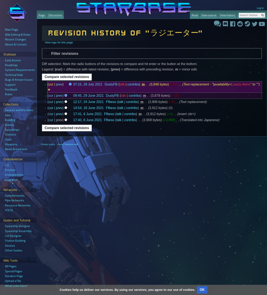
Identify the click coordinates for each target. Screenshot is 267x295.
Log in (260, 8)
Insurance (11, 179)
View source (209, 15)
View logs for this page (59, 42)
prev (59, 84)
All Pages (10, 266)
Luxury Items (241, 84)
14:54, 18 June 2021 (88, 108)
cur (51, 95)
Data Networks (14, 195)
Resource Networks (18, 205)
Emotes (10, 170)
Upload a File (13, 281)
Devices (10, 245)
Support (10, 84)
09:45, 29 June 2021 (88, 95)
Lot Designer (13, 235)
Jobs (8, 115)
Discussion (55, 15)
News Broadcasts (16, 149)
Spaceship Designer (17, 226)
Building (10, 120)
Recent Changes (15, 39)
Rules (8, 94)
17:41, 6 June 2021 (87, 114)
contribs (133, 84)
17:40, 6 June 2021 (87, 120)
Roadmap (11, 65)
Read (195, 15)
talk (122, 84)
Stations (10, 134)
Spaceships (12, 129)
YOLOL (9, 210)
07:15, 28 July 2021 (87, 84)
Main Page (11, 29)
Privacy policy (48, 144)
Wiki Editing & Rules (18, 34)
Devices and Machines (19, 110)
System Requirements (20, 70)
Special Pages (13, 271)
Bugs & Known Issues (19, 79)
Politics (9, 125)
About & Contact (16, 44)
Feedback (11, 89)
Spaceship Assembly (18, 231)
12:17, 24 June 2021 (88, 102)
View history (227, 15)
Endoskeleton (14, 174)
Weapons (11, 144)
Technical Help (14, 75)
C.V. (7, 165)
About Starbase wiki (68, 144)
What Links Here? (16, 286)
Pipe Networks (14, 200)
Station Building (15, 240)
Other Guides (13, 250)
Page (42, 15)
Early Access (13, 60)
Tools (8, 139)
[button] (151, 53)
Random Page (14, 276)
